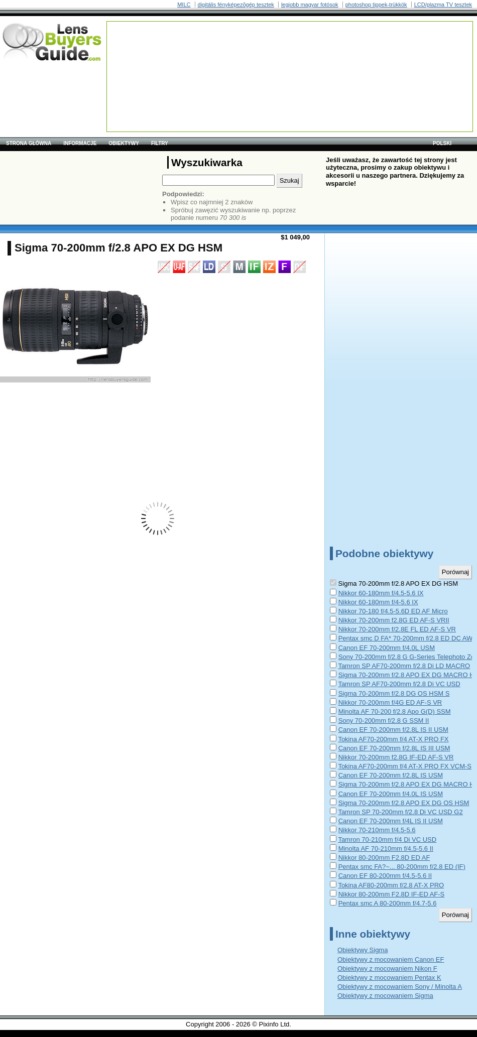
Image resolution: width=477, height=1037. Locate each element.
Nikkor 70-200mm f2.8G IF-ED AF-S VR (396, 757)
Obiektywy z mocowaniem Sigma (385, 995)
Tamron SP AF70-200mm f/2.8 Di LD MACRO (404, 666)
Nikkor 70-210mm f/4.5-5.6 (377, 830)
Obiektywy (123, 143)
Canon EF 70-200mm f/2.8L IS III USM (394, 748)
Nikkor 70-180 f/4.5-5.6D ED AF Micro (393, 611)
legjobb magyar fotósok (309, 5)
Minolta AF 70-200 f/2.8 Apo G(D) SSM (394, 711)
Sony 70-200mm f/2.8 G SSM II (383, 720)
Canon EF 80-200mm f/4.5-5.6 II (385, 875)
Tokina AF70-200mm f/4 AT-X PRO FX (393, 739)
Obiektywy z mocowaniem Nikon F (387, 968)
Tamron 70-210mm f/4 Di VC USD (387, 839)
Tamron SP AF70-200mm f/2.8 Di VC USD (399, 684)
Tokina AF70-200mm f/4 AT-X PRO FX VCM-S (404, 766)
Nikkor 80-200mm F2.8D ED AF (384, 857)
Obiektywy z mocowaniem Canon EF (390, 959)
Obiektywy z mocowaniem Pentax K (389, 977)
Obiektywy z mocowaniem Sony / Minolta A (399, 986)
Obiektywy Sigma (362, 950)
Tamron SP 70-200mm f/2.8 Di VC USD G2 (400, 812)
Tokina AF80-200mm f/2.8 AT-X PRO (391, 885)
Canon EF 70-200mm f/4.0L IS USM (390, 794)
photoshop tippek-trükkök (376, 5)
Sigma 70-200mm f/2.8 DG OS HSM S (394, 693)
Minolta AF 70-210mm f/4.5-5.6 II (385, 848)
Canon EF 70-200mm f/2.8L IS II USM (393, 729)
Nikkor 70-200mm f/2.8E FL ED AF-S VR (397, 629)
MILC (183, 5)
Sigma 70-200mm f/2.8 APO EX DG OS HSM (403, 803)
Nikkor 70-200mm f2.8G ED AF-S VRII (393, 620)
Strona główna (28, 143)
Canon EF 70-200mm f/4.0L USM (386, 648)
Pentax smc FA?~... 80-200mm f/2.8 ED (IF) (401, 866)
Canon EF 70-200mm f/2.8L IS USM (390, 775)
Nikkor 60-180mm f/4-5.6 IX (378, 602)
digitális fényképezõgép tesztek (236, 5)
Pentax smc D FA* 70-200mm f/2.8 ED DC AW (405, 638)
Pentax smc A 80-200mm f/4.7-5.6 (387, 903)
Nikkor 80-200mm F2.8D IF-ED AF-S (391, 894)
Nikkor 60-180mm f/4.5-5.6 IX (381, 593)
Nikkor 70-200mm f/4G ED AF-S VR (390, 702)
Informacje (79, 143)
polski (442, 143)
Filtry (159, 143)
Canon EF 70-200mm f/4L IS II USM (390, 821)
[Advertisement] (147, 53)
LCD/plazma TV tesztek (443, 5)
